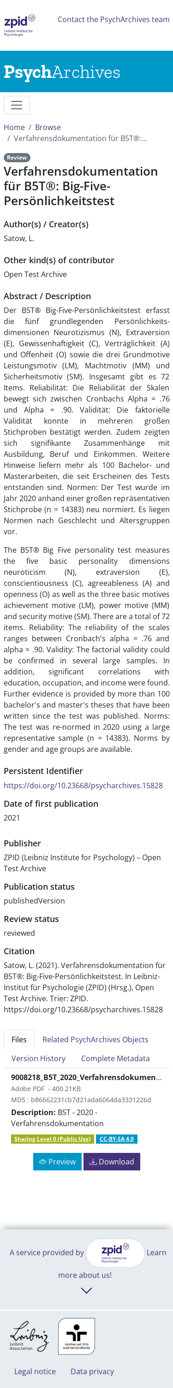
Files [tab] (19, 1039)
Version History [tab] (39, 1058)
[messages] (17, 105)
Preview (57, 1162)
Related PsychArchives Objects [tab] (95, 1039)
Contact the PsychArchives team (114, 19)
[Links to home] (62, 71)
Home (14, 127)
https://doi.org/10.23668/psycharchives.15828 (83, 785)
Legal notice (35, 1371)
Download (111, 1162)
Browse (48, 127)
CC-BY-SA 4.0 (117, 1139)
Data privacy (92, 1371)
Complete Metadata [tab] (115, 1058)
